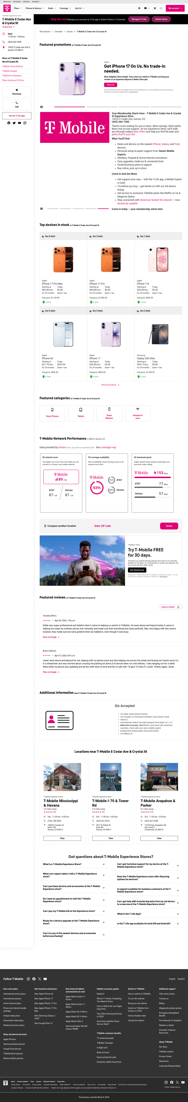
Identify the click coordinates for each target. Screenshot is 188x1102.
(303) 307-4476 (103, 821)
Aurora (70, 31)
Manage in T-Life (139, 19)
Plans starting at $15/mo (13, 80)
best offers (139, 131)
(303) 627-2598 (151, 821)
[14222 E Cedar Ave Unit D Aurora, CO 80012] (16, 49)
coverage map (108, 447)
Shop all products (110, 385)
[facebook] (9, 123)
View (62, 838)
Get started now (137, 570)
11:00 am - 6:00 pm (16, 35)
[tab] (74, 864)
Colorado (58, 31)
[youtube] (19, 123)
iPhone (157, 144)
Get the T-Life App (17, 116)
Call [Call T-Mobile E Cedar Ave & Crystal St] (16, 104)
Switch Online (161, 19)
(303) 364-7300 (11, 42)
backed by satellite (127, 203)
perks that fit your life (123, 134)
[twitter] (14, 123)
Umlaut (62, 447)
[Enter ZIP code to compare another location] (102, 526)
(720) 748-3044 (54, 821)
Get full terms (133, 92)
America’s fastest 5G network (156, 200)
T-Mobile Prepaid (9, 71)
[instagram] (25, 123)
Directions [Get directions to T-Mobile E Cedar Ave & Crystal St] (16, 92)
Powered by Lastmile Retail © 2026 (94, 1097)
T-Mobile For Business (11, 76)
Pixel (177, 144)
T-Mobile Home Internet (12, 66)
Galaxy (165, 144)
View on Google (51, 637)
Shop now (110, 85)
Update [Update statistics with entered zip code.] (169, 526)
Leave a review (170, 607)
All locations (45, 31)
